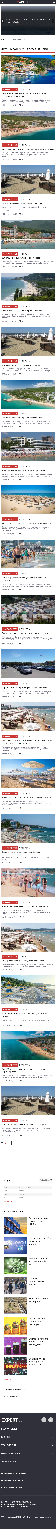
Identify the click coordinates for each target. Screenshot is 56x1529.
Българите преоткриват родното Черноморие (24, 960)
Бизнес (5, 1437)
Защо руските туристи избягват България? (22, 852)
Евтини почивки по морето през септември (22, 417)
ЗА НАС (4, 1502)
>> (15, 1143)
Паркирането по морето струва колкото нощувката (26, 687)
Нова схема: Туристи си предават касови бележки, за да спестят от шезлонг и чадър (27, 741)
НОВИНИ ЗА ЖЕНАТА (12, 1480)
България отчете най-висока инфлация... (37, 1321)
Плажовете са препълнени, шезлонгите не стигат (25, 633)
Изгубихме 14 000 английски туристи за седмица (25, 906)
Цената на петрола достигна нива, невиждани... (38, 1341)
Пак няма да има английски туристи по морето (24, 1124)
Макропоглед (10, 89)
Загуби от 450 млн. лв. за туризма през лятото (23, 203)
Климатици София (11, 1396)
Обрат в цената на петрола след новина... (38, 1221)
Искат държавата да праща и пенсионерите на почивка (24, 579)
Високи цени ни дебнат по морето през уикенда (25, 470)
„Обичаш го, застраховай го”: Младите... (37, 1281)
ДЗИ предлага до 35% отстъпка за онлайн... (40, 1241)
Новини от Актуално (13, 1473)
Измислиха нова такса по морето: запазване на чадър (27, 797)
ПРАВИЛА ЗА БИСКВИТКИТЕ (12, 1504)
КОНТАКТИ (23, 1506)
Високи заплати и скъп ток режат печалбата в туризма (28, 149)
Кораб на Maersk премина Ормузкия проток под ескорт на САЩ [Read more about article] (27, 20)
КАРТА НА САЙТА (8, 1506)
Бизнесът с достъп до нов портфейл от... (38, 1261)
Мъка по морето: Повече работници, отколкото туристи (24, 1015)
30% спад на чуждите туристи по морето (21, 258)
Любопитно (8, 1461)
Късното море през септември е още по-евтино (24, 310)
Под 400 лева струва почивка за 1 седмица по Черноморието (23, 1070)
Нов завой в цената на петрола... (39, 1300)
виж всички (8, 1379)
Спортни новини (11, 1487)
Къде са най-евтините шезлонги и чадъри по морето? (27, 523)
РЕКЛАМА (32, 1504)
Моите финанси (10, 1453)
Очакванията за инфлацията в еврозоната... (37, 1361)
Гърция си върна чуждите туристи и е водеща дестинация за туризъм (24, 94)
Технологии (8, 1445)
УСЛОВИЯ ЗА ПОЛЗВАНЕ (21, 1502)
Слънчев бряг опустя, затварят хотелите (21, 365)
